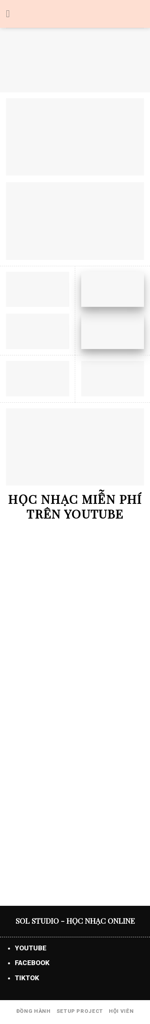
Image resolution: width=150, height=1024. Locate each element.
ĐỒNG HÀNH (33, 1011)
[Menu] (11, 14)
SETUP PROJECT (79, 1011)
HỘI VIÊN (121, 1011)
